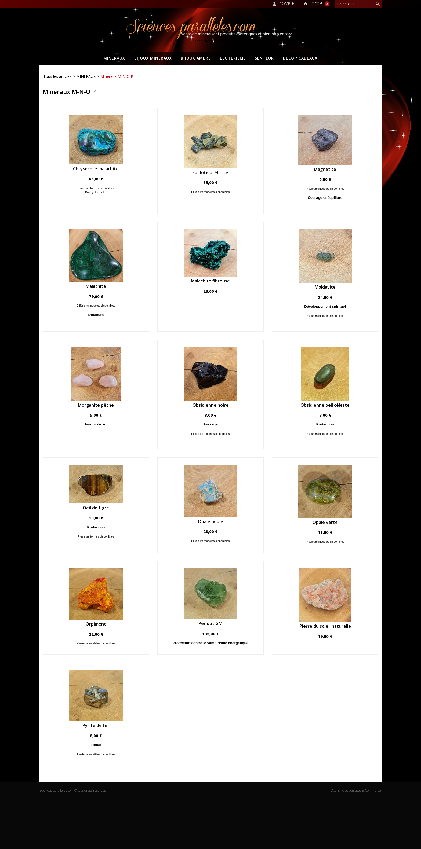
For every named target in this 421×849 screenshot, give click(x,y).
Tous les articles (57, 76)
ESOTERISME (233, 58)
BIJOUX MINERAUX (153, 58)
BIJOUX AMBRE (196, 58)
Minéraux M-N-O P (116, 76)
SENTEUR (264, 58)
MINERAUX (114, 58)
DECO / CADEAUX (300, 58)
